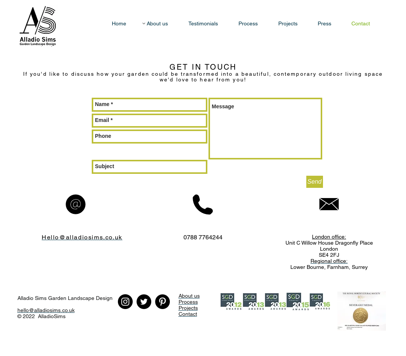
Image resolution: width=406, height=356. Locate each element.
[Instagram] (125, 301)
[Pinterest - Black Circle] (162, 301)
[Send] (314, 182)
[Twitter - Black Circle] (143, 301)
